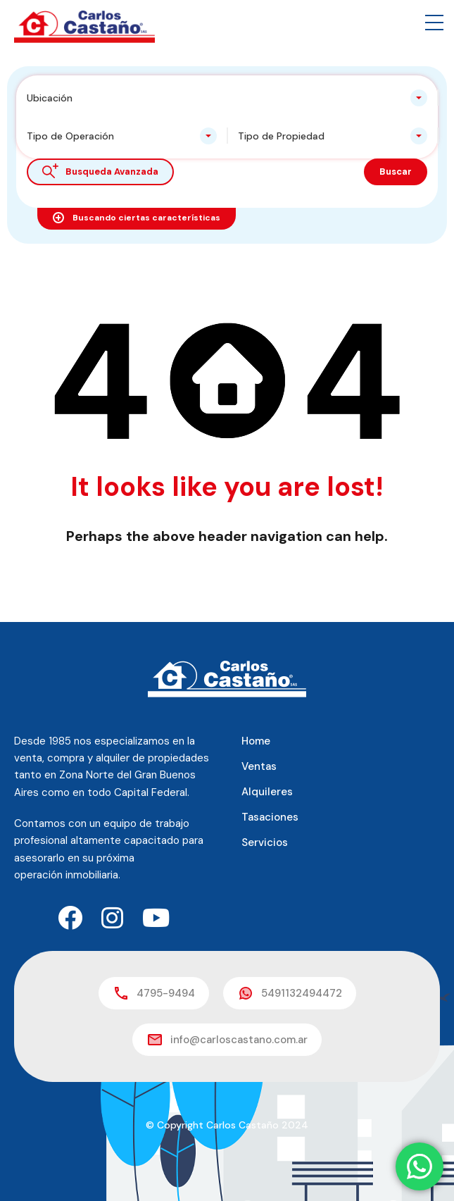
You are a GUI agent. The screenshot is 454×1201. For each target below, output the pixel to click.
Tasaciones (269, 817)
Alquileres (267, 792)
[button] (434, 22)
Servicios (264, 842)
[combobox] (227, 97)
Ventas (259, 766)
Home (255, 741)
